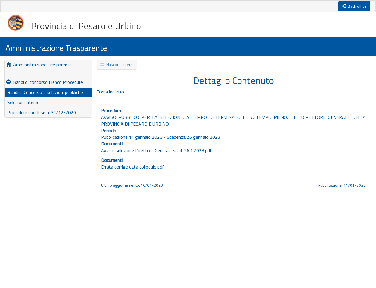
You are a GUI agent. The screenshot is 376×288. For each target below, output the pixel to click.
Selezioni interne (23, 102)
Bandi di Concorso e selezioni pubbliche (44, 92)
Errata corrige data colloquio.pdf (132, 166)
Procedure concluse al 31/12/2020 (41, 112)
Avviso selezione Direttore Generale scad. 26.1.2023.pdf (156, 150)
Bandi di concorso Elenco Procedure (44, 82)
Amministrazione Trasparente (39, 64)
